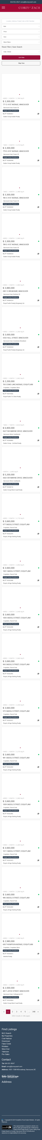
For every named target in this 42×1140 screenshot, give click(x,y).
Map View (21, 63)
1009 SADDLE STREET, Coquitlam (16, 804)
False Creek (6, 1044)
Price (5, 31)
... (29, 1012)
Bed (5, 26)
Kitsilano (5, 1046)
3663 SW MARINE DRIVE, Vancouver (17, 478)
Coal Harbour (7, 1038)
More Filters (7, 42)
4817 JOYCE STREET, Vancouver (16, 991)
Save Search (17, 47)
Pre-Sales (5, 1054)
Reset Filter (6, 47)
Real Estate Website (28, 1120)
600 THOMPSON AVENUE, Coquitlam (18, 944)
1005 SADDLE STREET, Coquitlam (16, 618)
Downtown (6, 1041)
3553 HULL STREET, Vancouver (15, 338)
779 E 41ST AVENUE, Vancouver (16, 151)
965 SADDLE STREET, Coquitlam (16, 664)
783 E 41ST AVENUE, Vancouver (16, 198)
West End (5, 1049)
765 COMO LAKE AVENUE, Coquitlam (18, 384)
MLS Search (6, 1033)
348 (33, 1012)
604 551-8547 (15, 2)
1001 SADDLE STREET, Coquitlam (16, 571)
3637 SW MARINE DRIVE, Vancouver (17, 431)
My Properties (7, 1036)
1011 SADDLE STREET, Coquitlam (16, 851)
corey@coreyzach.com (28, 2)
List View (21, 57)
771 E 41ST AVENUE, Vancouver (16, 105)
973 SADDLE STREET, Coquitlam (16, 711)
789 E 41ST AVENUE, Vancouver (16, 244)
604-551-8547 (10, 1063)
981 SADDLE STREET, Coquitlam (16, 758)
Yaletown (5, 1052)
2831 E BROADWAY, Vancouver (15, 291)
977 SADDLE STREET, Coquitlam (16, 524)
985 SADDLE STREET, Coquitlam (16, 898)
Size (5, 37)
